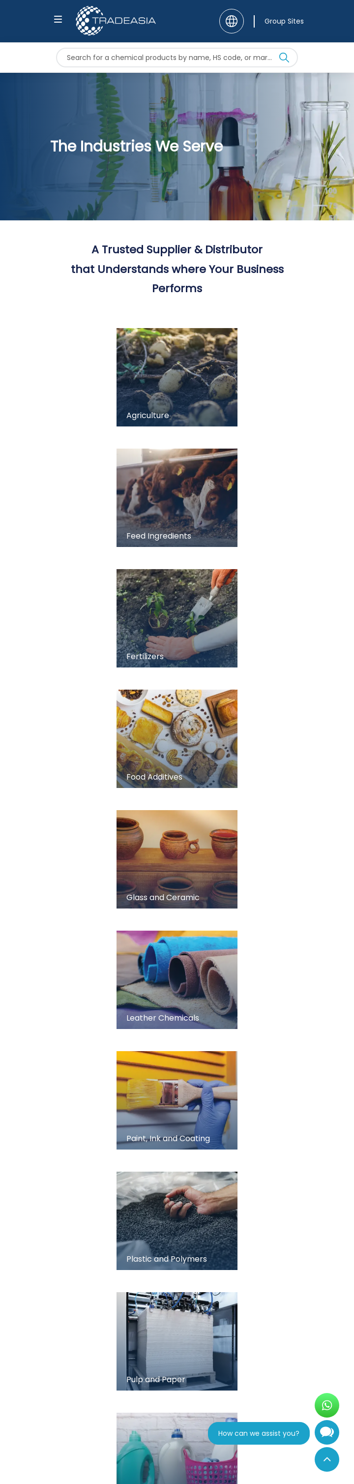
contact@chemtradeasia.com (111, 1209)
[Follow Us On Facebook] (65, 1404)
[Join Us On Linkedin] (123, 1404)
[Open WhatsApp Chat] (327, 1405)
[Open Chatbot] (327, 1436)
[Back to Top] (327, 1459)
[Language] (231, 21)
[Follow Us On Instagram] (94, 1404)
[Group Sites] (279, 21)
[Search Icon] (284, 59)
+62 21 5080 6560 (87, 1223)
